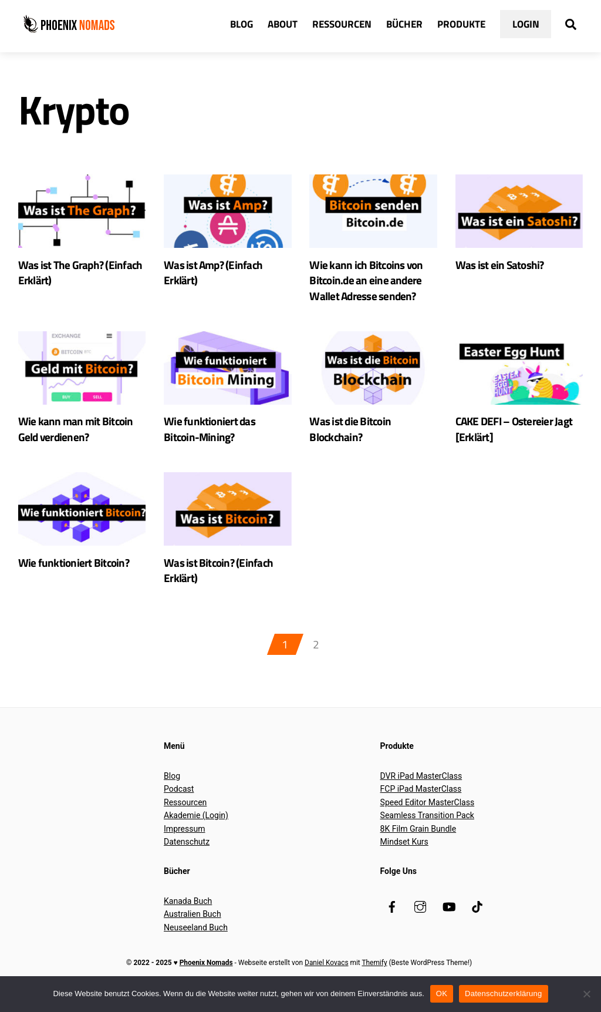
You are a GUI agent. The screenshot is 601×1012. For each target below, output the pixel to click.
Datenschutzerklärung (503, 993)
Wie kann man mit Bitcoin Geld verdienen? (77, 435)
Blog (241, 24)
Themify (374, 973)
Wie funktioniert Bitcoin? (74, 571)
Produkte (461, 24)
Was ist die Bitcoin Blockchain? (351, 435)
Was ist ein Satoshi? (500, 267)
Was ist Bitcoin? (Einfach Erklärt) (219, 579)
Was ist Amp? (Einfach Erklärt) (214, 275)
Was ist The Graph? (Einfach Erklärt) (81, 275)
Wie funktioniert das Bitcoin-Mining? (210, 435)
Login (525, 24)
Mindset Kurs (404, 852)
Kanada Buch (188, 911)
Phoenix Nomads (206, 973)
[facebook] (392, 916)
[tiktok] (477, 916)
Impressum (184, 839)
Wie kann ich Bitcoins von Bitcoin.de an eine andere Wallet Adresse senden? (367, 284)
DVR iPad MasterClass (421, 786)
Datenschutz (187, 852)
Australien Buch (192, 924)
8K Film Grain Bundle (418, 839)
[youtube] (449, 916)
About (283, 24)
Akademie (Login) (196, 826)
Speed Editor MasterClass (427, 813)
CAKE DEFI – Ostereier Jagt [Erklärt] (515, 435)
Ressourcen (342, 24)
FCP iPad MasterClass (421, 799)
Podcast (179, 799)
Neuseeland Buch (196, 938)
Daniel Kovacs (326, 973)
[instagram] (420, 916)
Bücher (404, 24)
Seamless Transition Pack (427, 826)
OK (441, 993)
